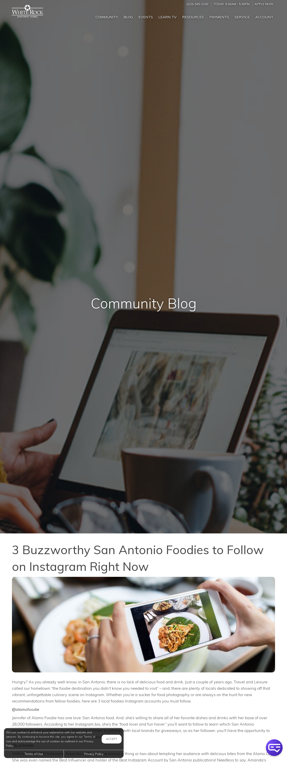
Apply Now (264, 4)
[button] (274, 747)
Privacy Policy (93, 754)
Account (264, 17)
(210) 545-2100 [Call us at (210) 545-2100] (197, 4)
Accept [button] (111, 739)
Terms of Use (34, 754)
